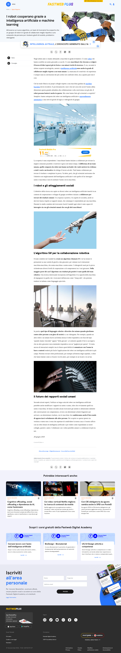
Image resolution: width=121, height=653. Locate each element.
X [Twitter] (56, 52)
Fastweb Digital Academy (49, 636)
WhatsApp (65, 52)
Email (69, 52)
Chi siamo (8, 636)
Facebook (60, 52)
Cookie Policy (80, 649)
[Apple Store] (11, 626)
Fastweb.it (8, 642)
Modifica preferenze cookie (92, 649)
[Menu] (10, 4)
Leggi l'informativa (11, 597)
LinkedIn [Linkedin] (51, 52)
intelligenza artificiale (69, 68)
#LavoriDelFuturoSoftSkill (68, 451)
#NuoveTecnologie (43, 451)
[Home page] (60, 4)
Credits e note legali (11, 639)
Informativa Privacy (69, 649)
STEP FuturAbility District (49, 639)
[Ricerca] (110, 4)
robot (90, 59)
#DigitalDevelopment (54, 451)
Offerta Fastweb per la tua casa (94, 1)
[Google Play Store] (25, 626)
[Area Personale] (113, 4)
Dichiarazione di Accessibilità (108, 649)
